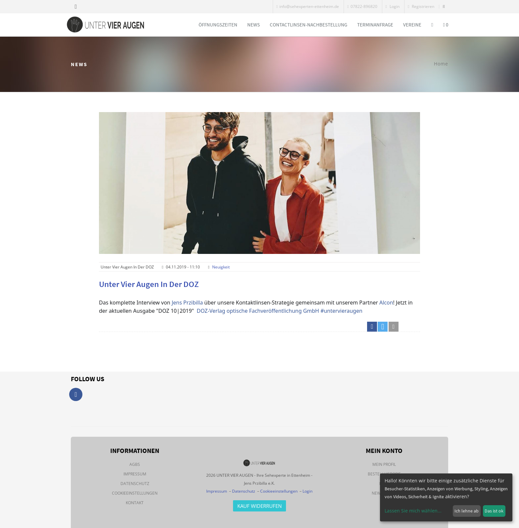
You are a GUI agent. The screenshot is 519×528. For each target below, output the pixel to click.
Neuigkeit (221, 267)
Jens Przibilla (187, 302)
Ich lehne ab (466, 511)
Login (393, 6)
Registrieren (421, 6)
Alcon (386, 302)
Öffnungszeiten (218, 24)
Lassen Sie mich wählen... (413, 511)
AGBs (134, 464)
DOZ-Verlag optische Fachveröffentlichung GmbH (258, 310)
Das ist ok (494, 511)
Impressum (134, 474)
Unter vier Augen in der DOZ (149, 284)
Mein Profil (384, 464)
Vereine (412, 24)
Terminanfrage (375, 24)
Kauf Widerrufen (259, 506)
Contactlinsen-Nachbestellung (308, 24)
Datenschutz (134, 483)
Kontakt (135, 503)
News (253, 24)
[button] (372, 327)
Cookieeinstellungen (135, 493)
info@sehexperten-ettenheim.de (307, 6)
